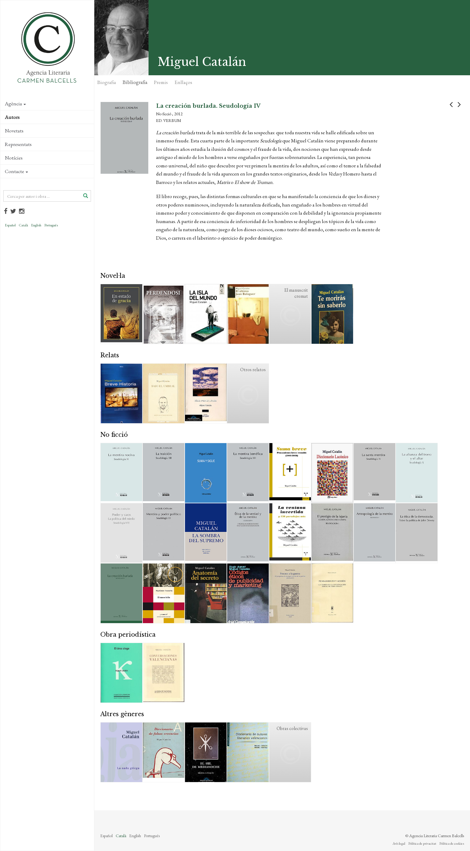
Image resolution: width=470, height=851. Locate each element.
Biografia (106, 82)
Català (23, 225)
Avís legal (399, 843)
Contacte (16, 171)
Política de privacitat (422, 843)
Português (51, 225)
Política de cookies (451, 843)
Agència (15, 103)
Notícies (14, 157)
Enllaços (183, 82)
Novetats (14, 130)
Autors (12, 117)
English (36, 225)
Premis (161, 82)
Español (10, 225)
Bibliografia (135, 82)
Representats (18, 144)
